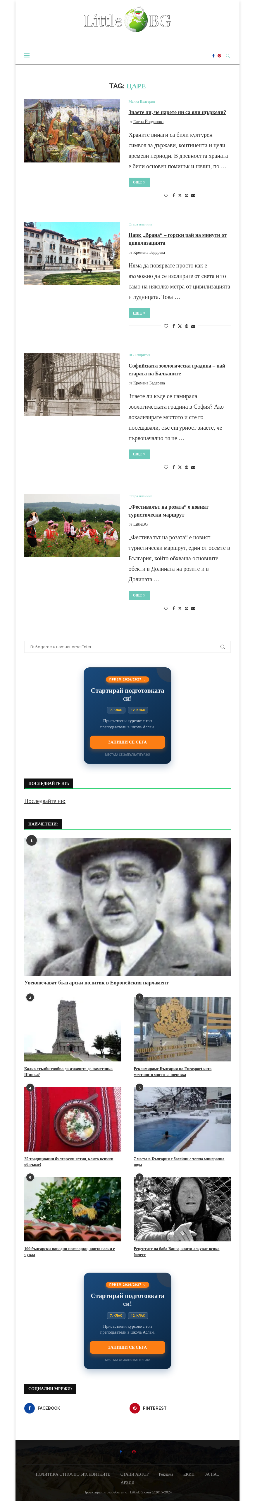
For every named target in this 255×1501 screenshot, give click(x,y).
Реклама (166, 1474)
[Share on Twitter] (180, 195)
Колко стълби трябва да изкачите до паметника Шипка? (68, 1072)
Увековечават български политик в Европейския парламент (96, 983)
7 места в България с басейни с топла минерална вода (179, 1162)
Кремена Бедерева (149, 252)
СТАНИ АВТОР (134, 1474)
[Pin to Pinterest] (186, 195)
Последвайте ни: (45, 801)
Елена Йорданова (148, 122)
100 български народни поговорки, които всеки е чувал (69, 1252)
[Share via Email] (193, 195)
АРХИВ (127, 1482)
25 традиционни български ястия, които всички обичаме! (68, 1162)
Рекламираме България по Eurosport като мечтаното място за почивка (172, 1072)
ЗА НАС (212, 1474)
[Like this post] (166, 195)
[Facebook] (213, 55)
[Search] (228, 55)
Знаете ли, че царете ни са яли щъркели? (177, 112)
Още (139, 182)
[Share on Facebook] (174, 195)
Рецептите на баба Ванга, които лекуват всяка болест (176, 1252)
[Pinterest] (219, 55)
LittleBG (140, 524)
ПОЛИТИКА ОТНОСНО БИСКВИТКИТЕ (73, 1474)
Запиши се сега (127, 742)
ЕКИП (188, 1474)
